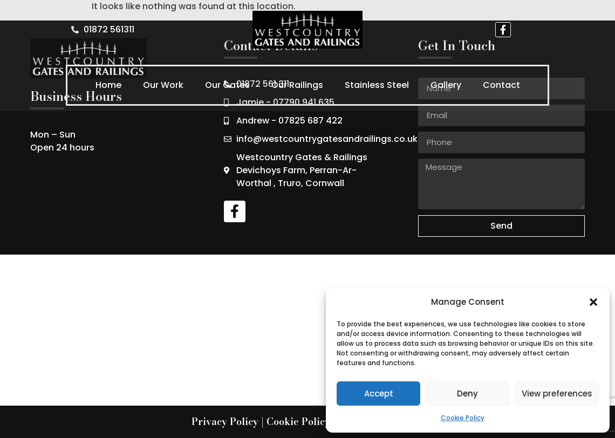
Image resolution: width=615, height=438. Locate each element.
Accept (378, 393)
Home (108, 85)
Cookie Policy (462, 417)
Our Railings (297, 85)
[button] (593, 302)
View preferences (557, 393)
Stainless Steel (377, 85)
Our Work (163, 85)
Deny (467, 393)
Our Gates (227, 85)
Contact (501, 85)
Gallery (445, 85)
